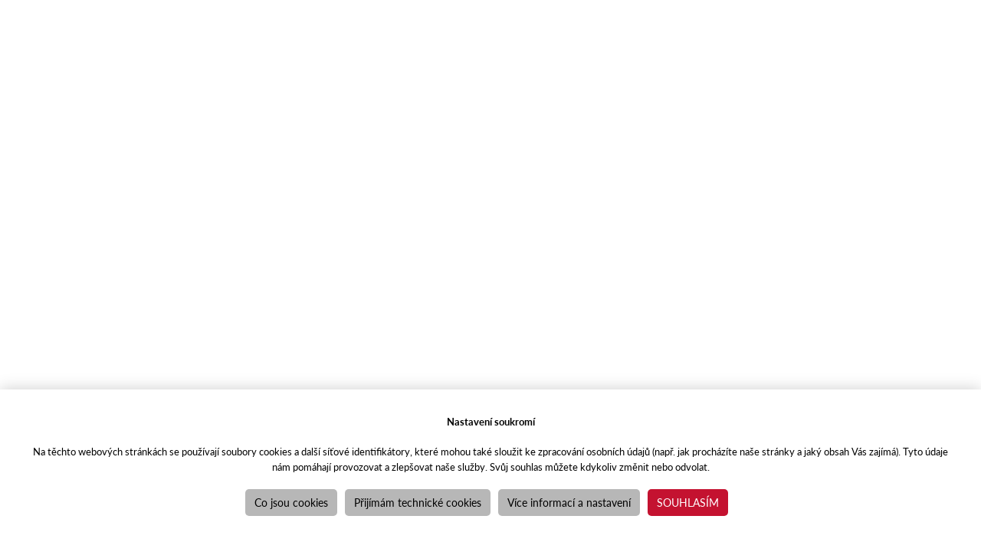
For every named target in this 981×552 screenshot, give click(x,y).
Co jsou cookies (291, 502)
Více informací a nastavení (569, 502)
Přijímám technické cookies (417, 502)
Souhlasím (688, 502)
